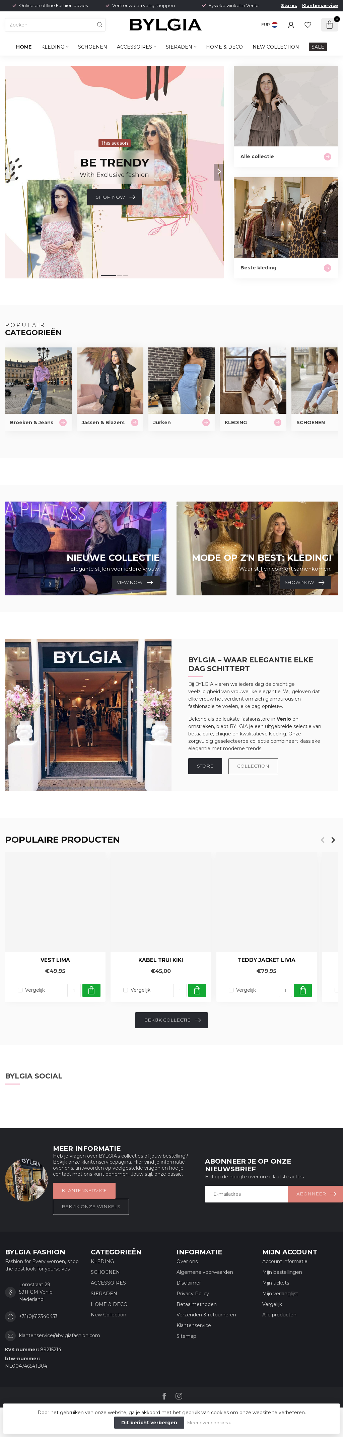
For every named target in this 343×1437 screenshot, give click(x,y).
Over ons (187, 1261)
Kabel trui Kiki (160, 961)
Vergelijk (35, 990)
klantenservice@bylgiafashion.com (59, 1335)
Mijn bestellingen (282, 1272)
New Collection (276, 47)
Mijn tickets (275, 1283)
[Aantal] (74, 990)
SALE (318, 47)
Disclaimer (189, 1283)
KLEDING (52, 47)
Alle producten (279, 1315)
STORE (205, 766)
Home (23, 47)
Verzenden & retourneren (206, 1315)
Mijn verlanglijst (280, 1294)
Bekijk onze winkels (91, 1206)
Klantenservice (320, 5)
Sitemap (186, 1336)
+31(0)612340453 (38, 1316)
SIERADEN (179, 47)
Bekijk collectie (172, 1020)
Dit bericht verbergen (149, 1423)
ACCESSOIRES (134, 47)
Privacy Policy (193, 1294)
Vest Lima (55, 961)
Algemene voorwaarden (205, 1272)
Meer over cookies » (209, 1422)
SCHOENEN (92, 47)
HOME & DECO (224, 47)
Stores (289, 5)
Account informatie (284, 1261)
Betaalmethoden (197, 1304)
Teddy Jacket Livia (266, 961)
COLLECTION (253, 766)
